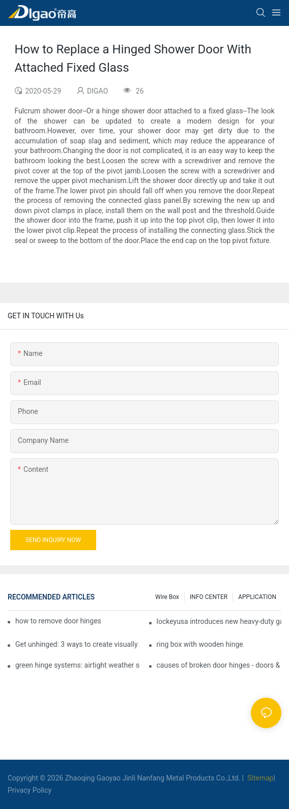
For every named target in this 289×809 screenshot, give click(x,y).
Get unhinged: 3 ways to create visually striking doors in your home (77, 644)
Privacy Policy (29, 790)
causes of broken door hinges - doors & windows (219, 665)
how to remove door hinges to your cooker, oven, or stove (58, 621)
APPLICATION (257, 597)
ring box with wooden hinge (200, 644)
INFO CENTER (208, 597)
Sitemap (259, 778)
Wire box (167, 597)
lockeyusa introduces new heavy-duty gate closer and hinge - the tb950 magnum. (219, 621)
